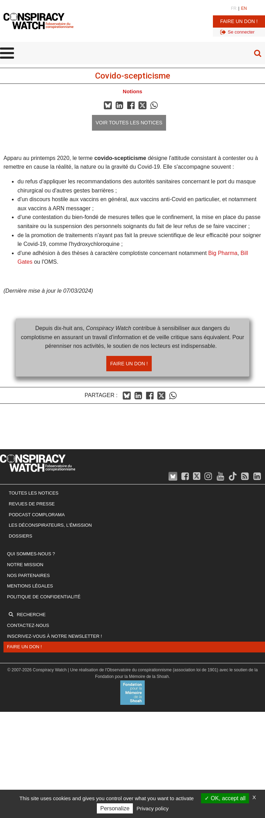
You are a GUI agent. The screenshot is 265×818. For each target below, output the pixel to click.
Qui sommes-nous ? (31, 553)
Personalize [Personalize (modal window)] (115, 808)
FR (233, 8)
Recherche (31, 614)
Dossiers (20, 536)
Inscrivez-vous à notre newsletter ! (54, 636)
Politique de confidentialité (43, 596)
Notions (132, 91)
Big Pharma (223, 253)
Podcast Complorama (37, 514)
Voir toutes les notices (129, 122)
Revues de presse (32, 503)
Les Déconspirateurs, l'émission (50, 525)
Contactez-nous (28, 625)
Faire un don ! (239, 21)
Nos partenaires (28, 575)
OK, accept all (225, 798)
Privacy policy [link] (153, 808)
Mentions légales (30, 586)
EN (244, 8)
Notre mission (25, 564)
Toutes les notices (33, 493)
